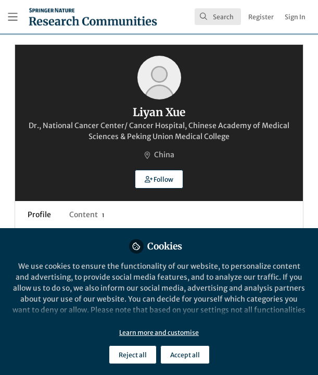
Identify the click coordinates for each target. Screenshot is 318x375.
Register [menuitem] (261, 17)
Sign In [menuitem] (295, 17)
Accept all (185, 355)
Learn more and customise (159, 332)
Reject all (133, 355)
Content (86, 214)
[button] (159, 179)
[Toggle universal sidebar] (13, 17)
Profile (39, 214)
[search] (218, 16)
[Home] (93, 17)
